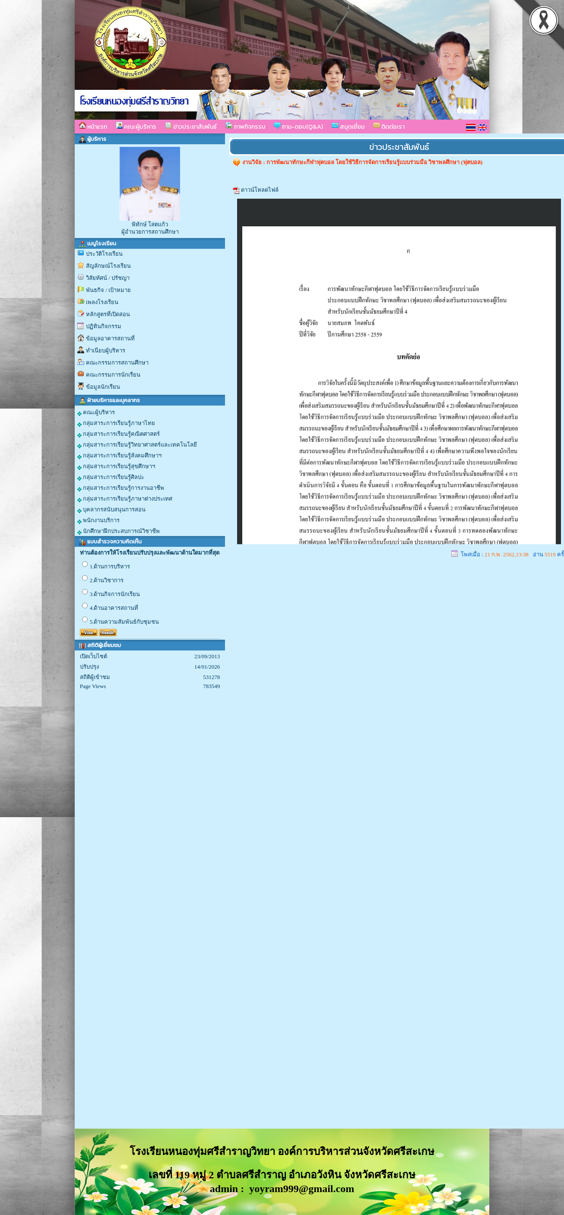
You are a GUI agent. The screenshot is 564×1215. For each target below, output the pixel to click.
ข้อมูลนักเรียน (103, 387)
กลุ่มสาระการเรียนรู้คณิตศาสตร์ (118, 434)
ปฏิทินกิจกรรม (103, 326)
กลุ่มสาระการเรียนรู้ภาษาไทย (116, 423)
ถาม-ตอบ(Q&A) (298, 126)
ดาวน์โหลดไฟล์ (260, 190)
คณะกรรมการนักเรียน (113, 374)
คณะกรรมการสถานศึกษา (117, 362)
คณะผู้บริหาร (136, 126)
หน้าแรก (93, 126)
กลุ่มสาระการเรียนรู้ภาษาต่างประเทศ (124, 498)
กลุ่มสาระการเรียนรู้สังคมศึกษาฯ (119, 455)
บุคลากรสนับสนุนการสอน (111, 509)
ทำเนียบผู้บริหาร (105, 350)
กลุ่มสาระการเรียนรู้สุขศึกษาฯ (116, 466)
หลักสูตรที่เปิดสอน (108, 314)
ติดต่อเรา (389, 126)
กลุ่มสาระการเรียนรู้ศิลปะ (110, 477)
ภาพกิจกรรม (245, 126)
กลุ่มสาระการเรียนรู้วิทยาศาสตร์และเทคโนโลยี (137, 444)
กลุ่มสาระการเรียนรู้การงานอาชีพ (120, 488)
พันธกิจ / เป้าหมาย (108, 290)
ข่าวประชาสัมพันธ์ (191, 126)
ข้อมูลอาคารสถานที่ (110, 338)
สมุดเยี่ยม (348, 126)
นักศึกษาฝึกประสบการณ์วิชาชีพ (118, 531)
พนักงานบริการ (98, 520)
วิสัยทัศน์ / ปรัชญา (108, 278)
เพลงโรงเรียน (102, 302)
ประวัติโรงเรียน (104, 254)
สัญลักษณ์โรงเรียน (108, 266)
